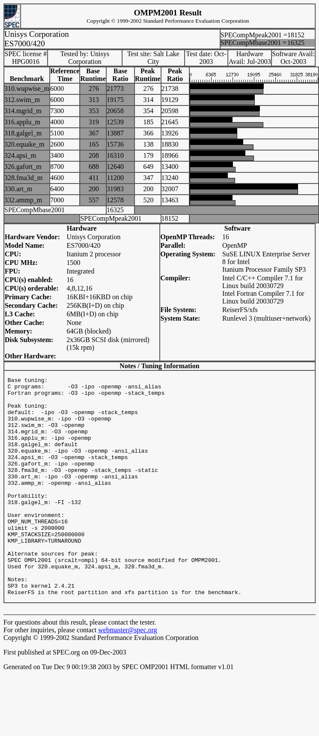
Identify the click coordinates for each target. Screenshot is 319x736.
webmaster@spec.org (127, 676)
